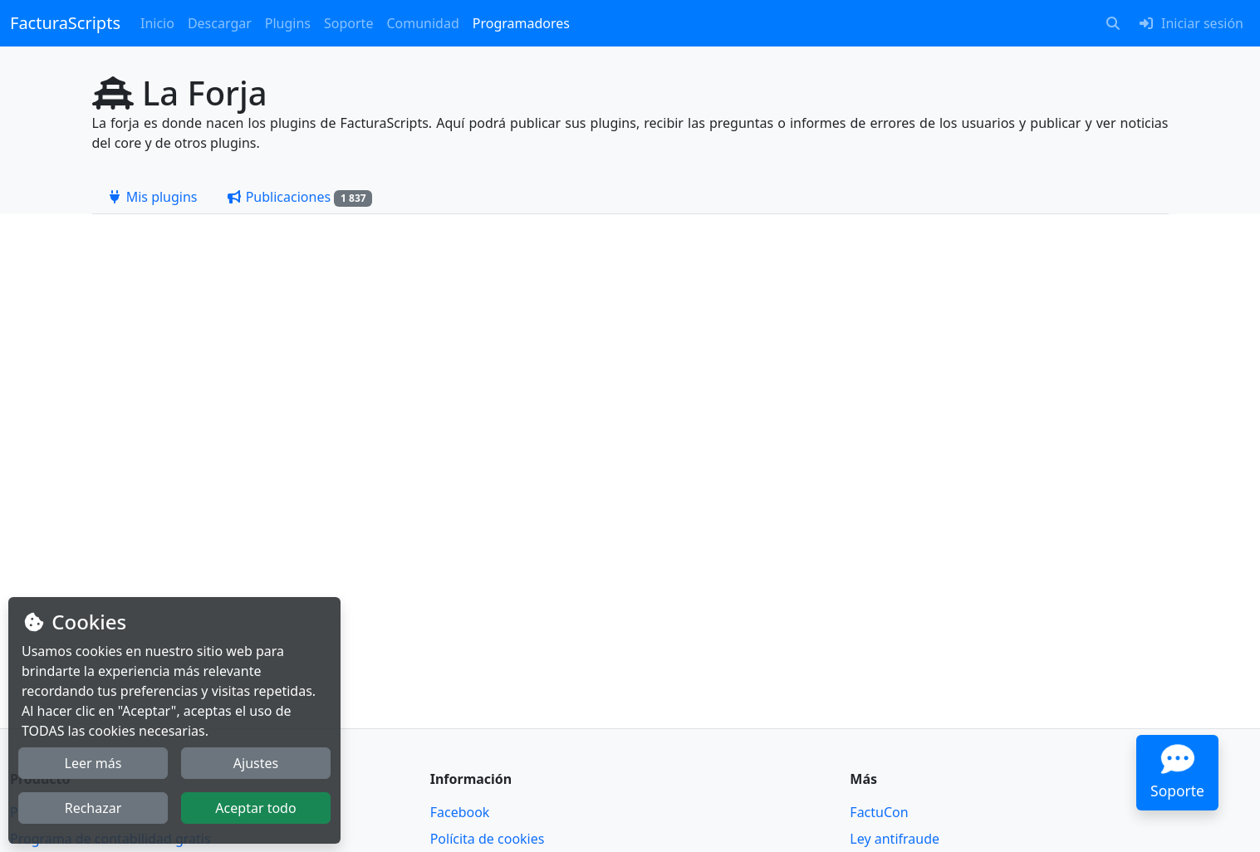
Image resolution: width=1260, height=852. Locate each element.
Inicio (157, 23)
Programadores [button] (521, 23)
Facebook (460, 812)
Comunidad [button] (422, 23)
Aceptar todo (255, 808)
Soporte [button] (348, 23)
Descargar (220, 23)
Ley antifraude (894, 839)
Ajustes (255, 763)
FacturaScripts (65, 23)
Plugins (288, 23)
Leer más (93, 763)
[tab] (152, 196)
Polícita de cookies (487, 839)
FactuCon (879, 812)
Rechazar (93, 808)
